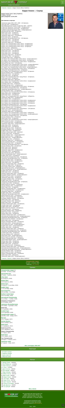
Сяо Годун (6, 378)
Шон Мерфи (6, 370)
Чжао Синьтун (7, 365)
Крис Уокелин (7, 381)
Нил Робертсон (7, 364)
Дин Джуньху (7, 385)
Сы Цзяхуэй (6, 386)
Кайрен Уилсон (7, 373)
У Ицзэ (4, 367)
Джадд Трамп (6, 362)
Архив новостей (6, 355)
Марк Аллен (6, 380)
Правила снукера (7, 353)
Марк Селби (6, 375)
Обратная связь (6, 356)
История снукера (6, 351)
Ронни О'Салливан (8, 383)
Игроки (9, 7)
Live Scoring (35, 264)
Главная (4, 7)
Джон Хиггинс (6, 369)
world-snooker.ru (38, 403)
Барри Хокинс (7, 377)
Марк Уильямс (7, 372)
